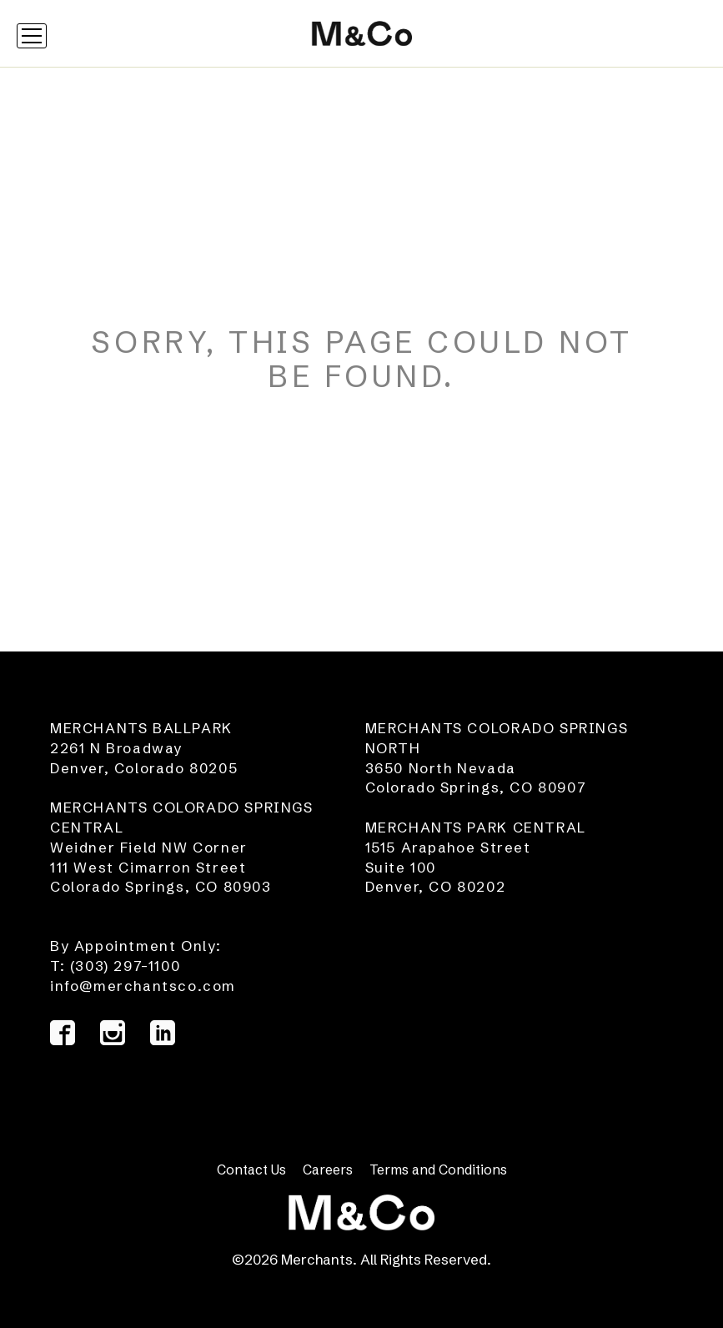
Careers (328, 1169)
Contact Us (251, 1169)
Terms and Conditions (438, 1169)
